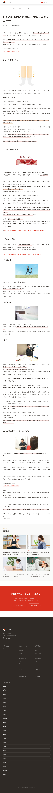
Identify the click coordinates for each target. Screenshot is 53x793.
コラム (8, 9)
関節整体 (20, 653)
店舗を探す (34, 605)
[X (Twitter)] (6, 638)
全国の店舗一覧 (22, 676)
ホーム (4, 9)
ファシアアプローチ (22, 655)
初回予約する (20, 605)
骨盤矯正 (20, 661)
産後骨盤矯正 (37, 661)
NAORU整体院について (6, 647)
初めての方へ (5, 670)
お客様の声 (37, 670)
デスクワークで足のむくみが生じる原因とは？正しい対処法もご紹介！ (24, 231)
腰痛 (36, 650)
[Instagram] (3, 638)
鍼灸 (19, 663)
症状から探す (38, 647)
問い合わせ (37, 676)
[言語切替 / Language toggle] (44, 2)
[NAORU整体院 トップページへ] (7, 2)
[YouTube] (9, 638)
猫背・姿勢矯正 (38, 658)
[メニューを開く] (49, 2)
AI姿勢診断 (21, 650)
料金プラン (21, 670)
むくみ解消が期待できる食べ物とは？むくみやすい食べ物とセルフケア (24, 254)
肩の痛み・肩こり (38, 653)
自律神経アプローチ (22, 658)
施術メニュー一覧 (23, 647)
